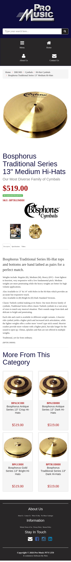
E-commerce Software (32, 556)
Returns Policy (47, 527)
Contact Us (27, 516)
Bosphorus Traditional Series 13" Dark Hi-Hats (53, 470)
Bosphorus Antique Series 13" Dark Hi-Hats (53, 409)
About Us (20, 516)
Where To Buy (36, 516)
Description (6, 246)
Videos (23, 246)
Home (8, 72)
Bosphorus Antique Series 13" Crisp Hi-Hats (17, 409)
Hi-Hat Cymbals (43, 72)
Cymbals (29, 72)
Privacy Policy (37, 527)
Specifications (16, 246)
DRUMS (18, 72)
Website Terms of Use (25, 527)
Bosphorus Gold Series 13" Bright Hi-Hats (18, 470)
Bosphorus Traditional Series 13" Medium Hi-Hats (30, 75)
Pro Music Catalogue (47, 516)
